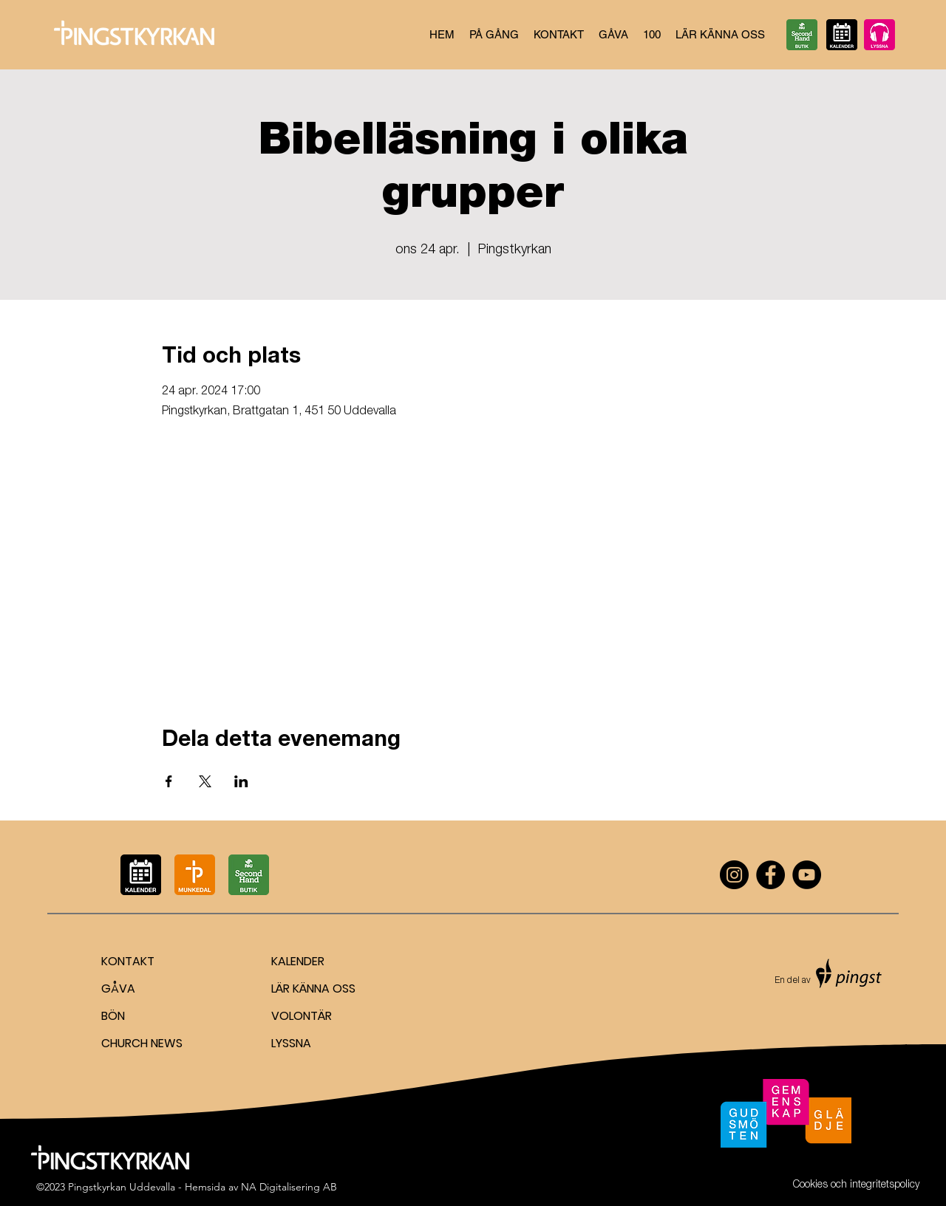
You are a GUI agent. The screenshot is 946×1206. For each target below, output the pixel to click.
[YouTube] (806, 874)
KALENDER (297, 961)
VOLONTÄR (301, 1015)
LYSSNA (291, 1043)
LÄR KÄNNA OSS (313, 988)
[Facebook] (770, 874)
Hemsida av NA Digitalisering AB (261, 1186)
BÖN (113, 1015)
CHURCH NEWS (142, 1043)
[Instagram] (734, 874)
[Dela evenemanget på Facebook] (169, 781)
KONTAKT (127, 961)
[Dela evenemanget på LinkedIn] (241, 781)
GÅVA (118, 988)
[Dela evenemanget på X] (205, 781)
